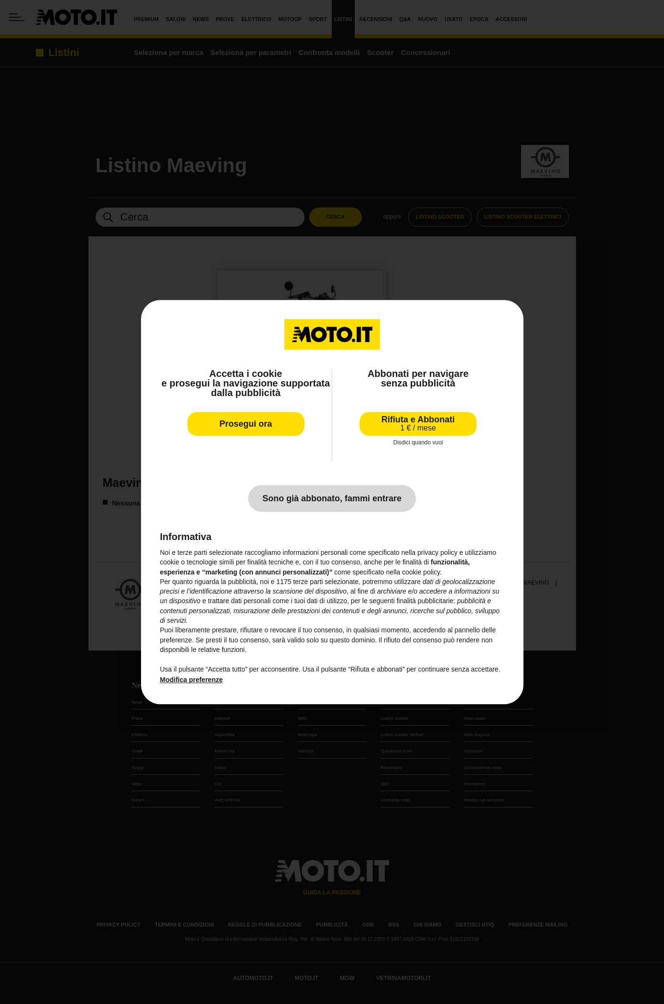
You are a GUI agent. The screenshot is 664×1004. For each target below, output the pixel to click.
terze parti (308, 581)
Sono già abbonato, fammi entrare (332, 498)
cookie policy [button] (421, 572)
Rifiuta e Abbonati (418, 423)
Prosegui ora (245, 424)
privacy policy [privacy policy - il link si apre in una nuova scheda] (437, 552)
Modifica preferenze (191, 680)
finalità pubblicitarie (424, 601)
